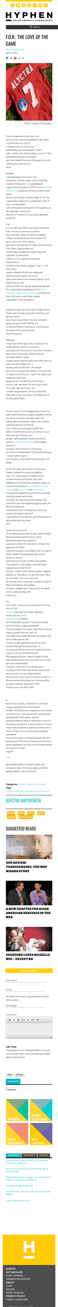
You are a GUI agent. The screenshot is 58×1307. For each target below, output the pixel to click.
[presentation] (29, 1065)
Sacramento (38, 489)
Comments (29, 971)
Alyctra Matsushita (23, 800)
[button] (9, 1020)
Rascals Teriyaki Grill (23, 442)
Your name (11, 980)
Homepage (11, 1005)
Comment (11, 1014)
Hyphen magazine (29, 1250)
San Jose (23, 489)
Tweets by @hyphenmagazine (18, 1201)
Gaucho (10, 612)
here (43, 265)
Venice (25, 293)
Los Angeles (34, 486)
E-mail (9, 989)
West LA (34, 293)
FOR (27, 184)
